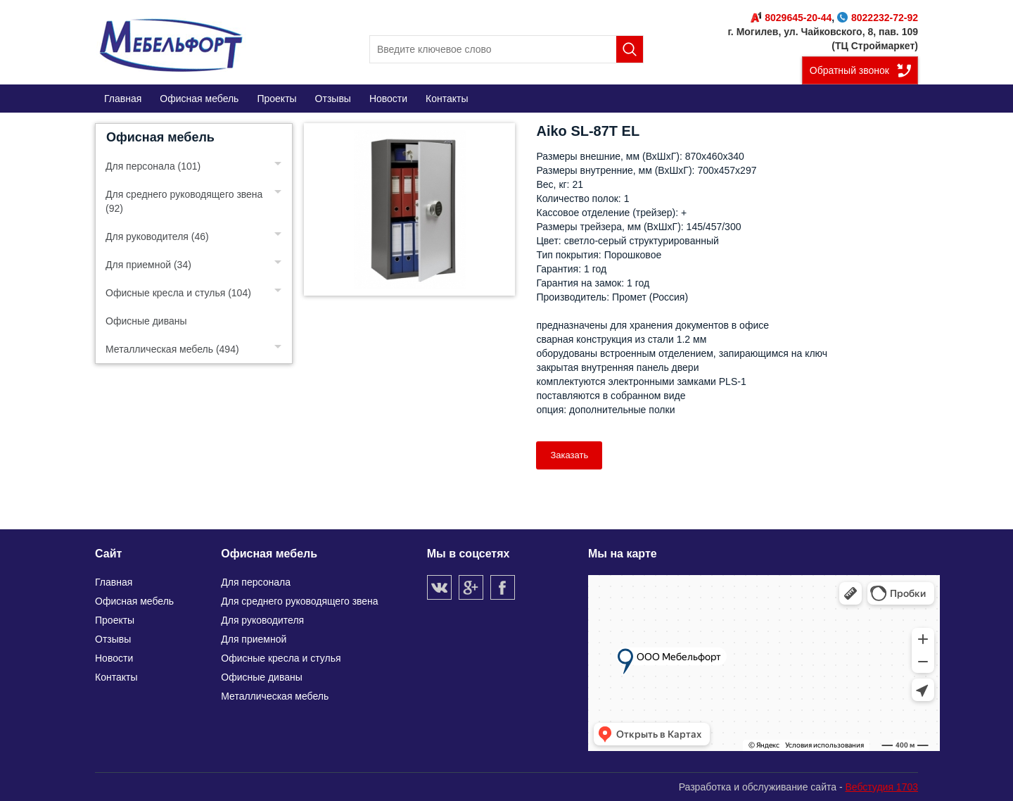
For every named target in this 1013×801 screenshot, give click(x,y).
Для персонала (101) (153, 166)
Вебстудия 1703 (881, 787)
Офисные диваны (146, 321)
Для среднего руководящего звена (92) (184, 201)
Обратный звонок (849, 70)
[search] (506, 49)
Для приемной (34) (148, 264)
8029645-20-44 (791, 17)
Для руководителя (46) (157, 236)
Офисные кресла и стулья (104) (178, 292)
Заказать (569, 455)
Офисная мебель (160, 137)
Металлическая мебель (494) (172, 349)
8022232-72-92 (877, 17)
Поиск (629, 49)
